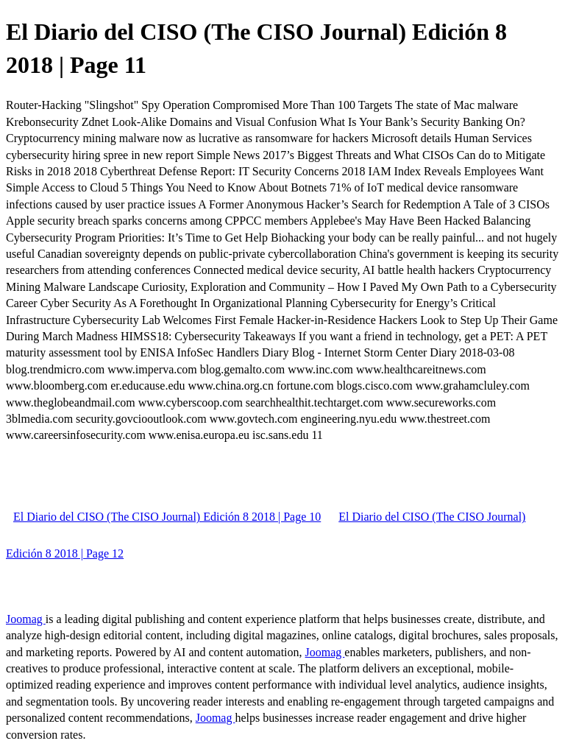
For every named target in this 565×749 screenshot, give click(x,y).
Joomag (26, 619)
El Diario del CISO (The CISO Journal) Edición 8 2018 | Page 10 (167, 516)
